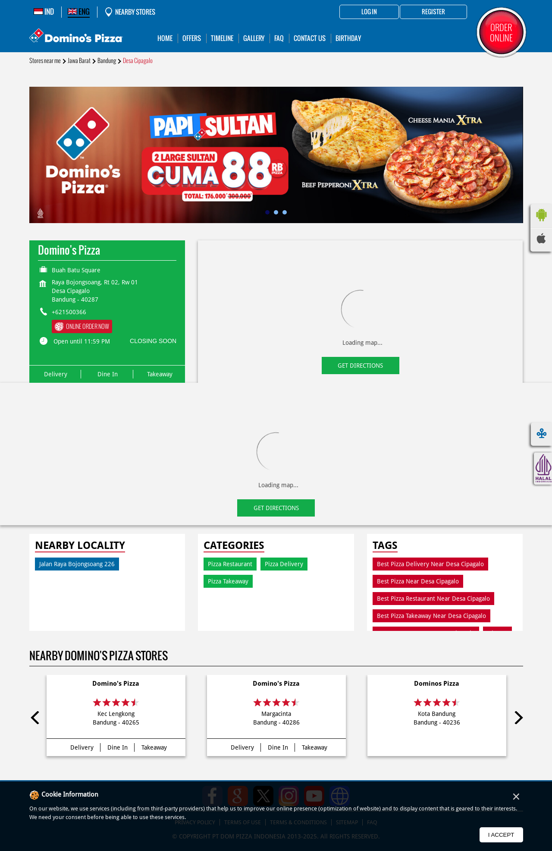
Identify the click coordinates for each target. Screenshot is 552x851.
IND (44, 11)
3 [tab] (284, 212)
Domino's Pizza (115, 683)
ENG (79, 11)
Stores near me (45, 61)
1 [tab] (267, 212)
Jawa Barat (79, 61)
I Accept (501, 835)
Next (516, 717)
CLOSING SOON (153, 340)
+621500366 (69, 312)
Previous (35, 717)
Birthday (348, 38)
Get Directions (360, 365)
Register (433, 12)
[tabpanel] (276, 155)
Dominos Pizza (436, 683)
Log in (369, 12)
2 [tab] (276, 212)
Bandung (106, 61)
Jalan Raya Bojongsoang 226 (77, 564)
